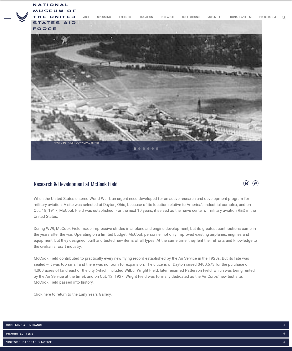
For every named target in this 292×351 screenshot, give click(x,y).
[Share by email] (255, 183)
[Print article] (246, 183)
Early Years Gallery (95, 294)
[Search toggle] (284, 17)
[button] (7, 17)
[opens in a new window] (86, 17)
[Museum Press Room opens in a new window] (267, 17)
